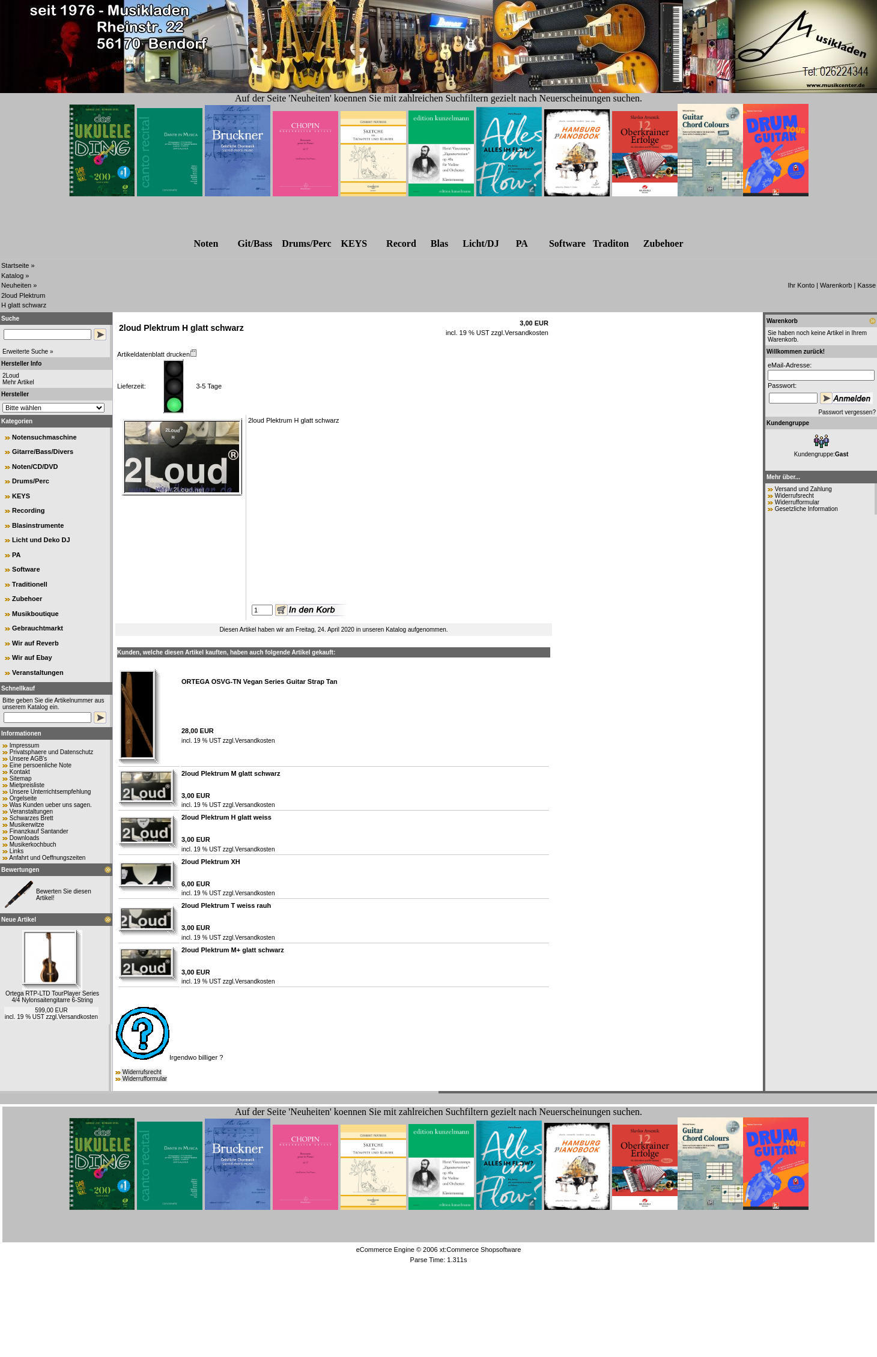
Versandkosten (78, 1017)
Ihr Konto (801, 285)
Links (16, 851)
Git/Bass (254, 243)
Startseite (15, 265)
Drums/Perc (306, 243)
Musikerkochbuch (33, 844)
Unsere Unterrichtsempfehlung (50, 791)
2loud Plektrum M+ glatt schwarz (232, 950)
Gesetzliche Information (806, 509)
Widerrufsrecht (142, 1072)
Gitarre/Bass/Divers (42, 451)
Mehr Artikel (18, 382)
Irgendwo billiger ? (169, 1057)
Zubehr (663, 243)
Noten (205, 243)
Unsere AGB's (28, 758)
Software (567, 243)
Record (401, 243)
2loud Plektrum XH (210, 861)
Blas (439, 243)
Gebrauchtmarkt (37, 628)
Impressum (24, 745)
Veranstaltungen (38, 672)
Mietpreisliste (27, 785)
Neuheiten (16, 285)
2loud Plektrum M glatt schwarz (230, 773)
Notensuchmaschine (44, 437)
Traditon (611, 243)
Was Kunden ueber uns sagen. (51, 805)
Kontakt (20, 772)
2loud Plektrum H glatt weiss (226, 817)
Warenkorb (836, 285)
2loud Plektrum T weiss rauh (226, 905)
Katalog (12, 275)
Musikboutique (35, 613)
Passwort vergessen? (847, 412)
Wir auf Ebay (32, 657)
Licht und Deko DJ (41, 539)
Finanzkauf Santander (39, 831)
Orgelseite (23, 798)
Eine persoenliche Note (40, 765)
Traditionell (29, 584)
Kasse (866, 285)
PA (521, 243)
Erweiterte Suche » (27, 351)
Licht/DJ (481, 243)
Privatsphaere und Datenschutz (52, 752)
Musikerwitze (27, 824)
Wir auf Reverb (35, 643)
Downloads (24, 838)
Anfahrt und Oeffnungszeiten (47, 857)
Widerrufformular (145, 1078)
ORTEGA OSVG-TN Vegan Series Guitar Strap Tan (259, 681)
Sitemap (21, 778)
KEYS (354, 243)
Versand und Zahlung (803, 489)
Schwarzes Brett (31, 818)
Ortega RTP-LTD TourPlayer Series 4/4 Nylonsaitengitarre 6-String (52, 996)
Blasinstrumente (38, 525)
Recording (28, 510)
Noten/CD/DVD (35, 466)
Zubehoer (27, 598)
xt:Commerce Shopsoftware (480, 1249)
